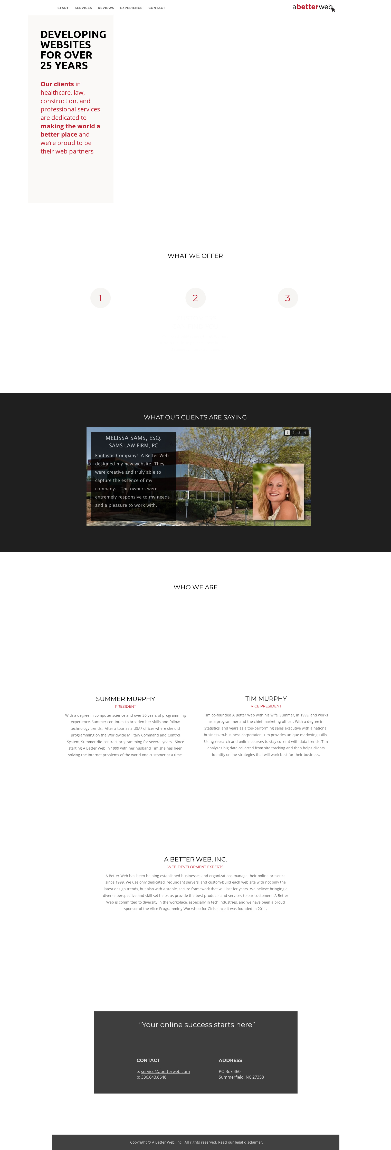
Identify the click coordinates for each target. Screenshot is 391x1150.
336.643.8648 (153, 1077)
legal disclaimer (248, 1142)
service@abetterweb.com (165, 1071)
